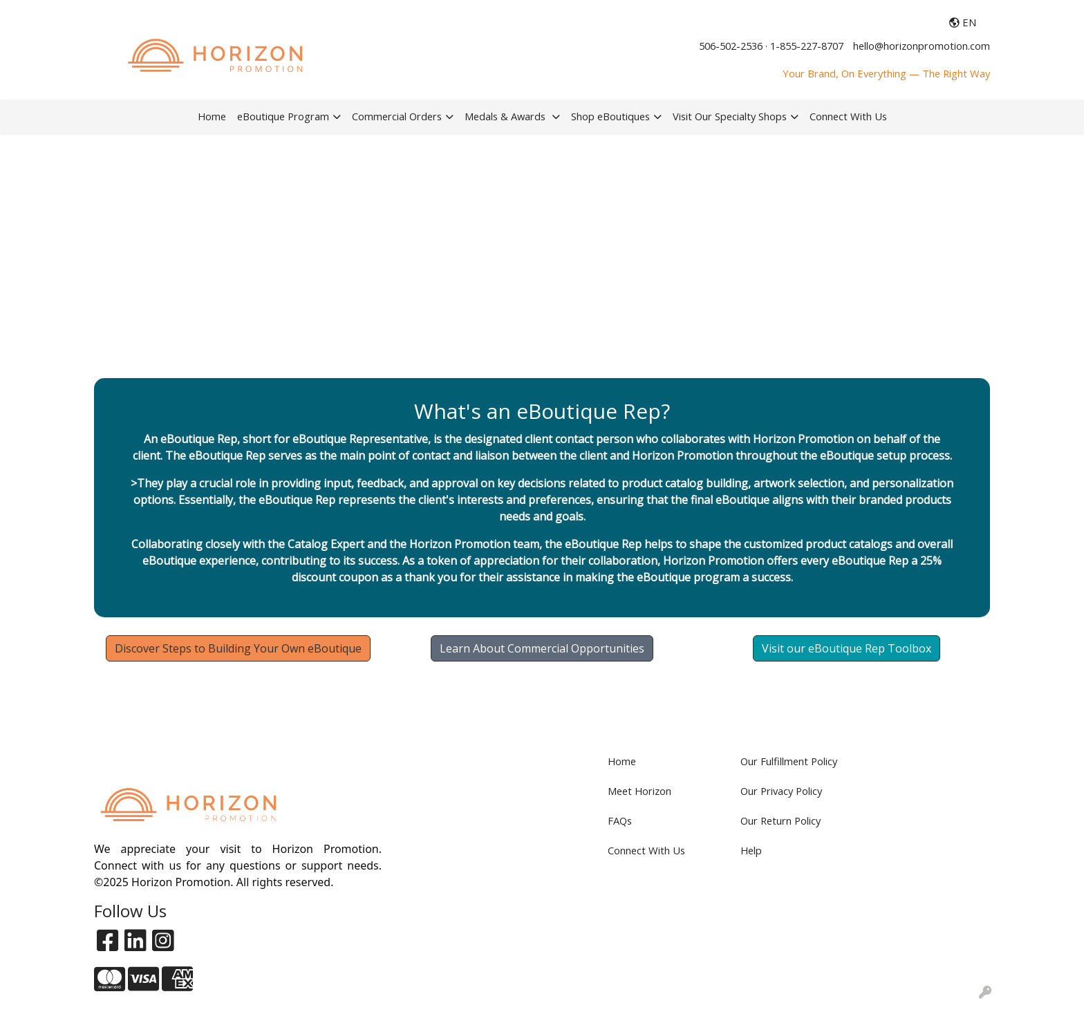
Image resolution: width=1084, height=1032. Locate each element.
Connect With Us (848, 116)
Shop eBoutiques (610, 116)
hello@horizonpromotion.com (921, 46)
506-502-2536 (731, 46)
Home (212, 116)
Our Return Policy (780, 820)
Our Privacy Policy (781, 791)
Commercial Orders (397, 116)
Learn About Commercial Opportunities (542, 648)
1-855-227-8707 (806, 46)
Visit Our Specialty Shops (730, 116)
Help (751, 850)
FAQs (620, 820)
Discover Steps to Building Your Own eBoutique (238, 648)
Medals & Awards (506, 116)
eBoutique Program (283, 116)
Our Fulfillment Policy (788, 761)
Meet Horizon (639, 791)
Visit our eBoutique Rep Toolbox (846, 648)
